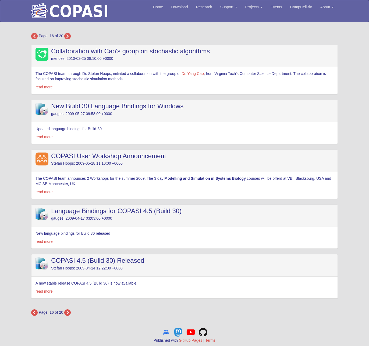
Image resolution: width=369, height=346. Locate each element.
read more (44, 87)
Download (179, 7)
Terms (210, 340)
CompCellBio (301, 7)
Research (204, 7)
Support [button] (228, 7)
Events (276, 7)
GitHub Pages (190, 340)
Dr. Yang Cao (193, 73)
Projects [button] (253, 7)
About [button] (327, 7)
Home (158, 7)
